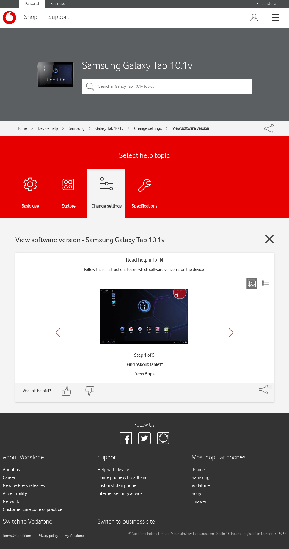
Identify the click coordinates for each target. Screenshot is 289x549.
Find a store (266, 3)
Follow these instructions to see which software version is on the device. (144, 269)
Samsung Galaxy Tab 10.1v (137, 65)
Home (21, 128)
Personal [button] (32, 3)
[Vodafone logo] (9, 17)
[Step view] (251, 283)
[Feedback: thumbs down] (89, 391)
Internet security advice (120, 493)
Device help (48, 128)
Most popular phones (218, 457)
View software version (190, 128)
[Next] (231, 332)
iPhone (198, 469)
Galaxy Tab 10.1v (109, 128)
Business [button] (57, 3)
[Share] (270, 387)
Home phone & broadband (122, 477)
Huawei (199, 501)
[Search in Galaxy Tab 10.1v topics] (167, 86)
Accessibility (15, 493)
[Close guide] (269, 239)
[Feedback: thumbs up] (66, 391)
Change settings (148, 128)
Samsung (77, 128)
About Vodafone (23, 457)
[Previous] (58, 332)
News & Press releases (24, 485)
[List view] (265, 283)
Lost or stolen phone (116, 485)
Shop (30, 17)
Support (58, 17)
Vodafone (201, 485)
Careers (10, 477)
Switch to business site (126, 521)
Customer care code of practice (32, 509)
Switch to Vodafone (28, 521)
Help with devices (114, 469)
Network (11, 501)
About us (11, 469)
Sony (196, 493)
